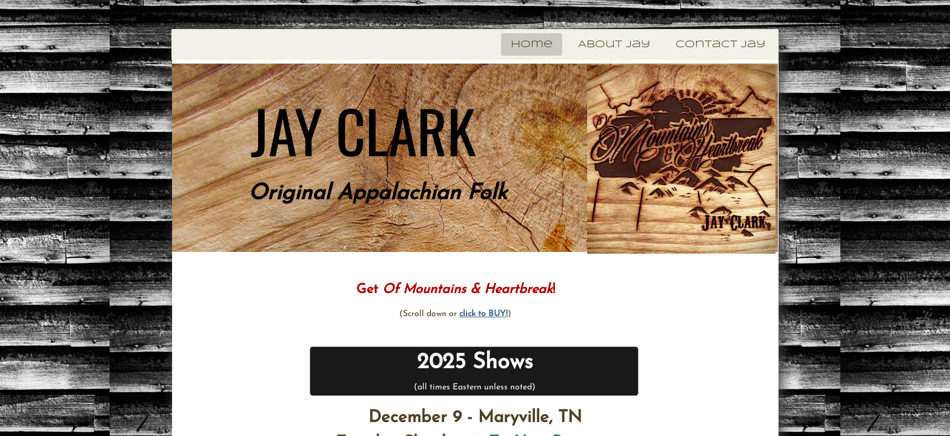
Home (532, 44)
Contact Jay (720, 44)
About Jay (614, 44)
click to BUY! (483, 314)
